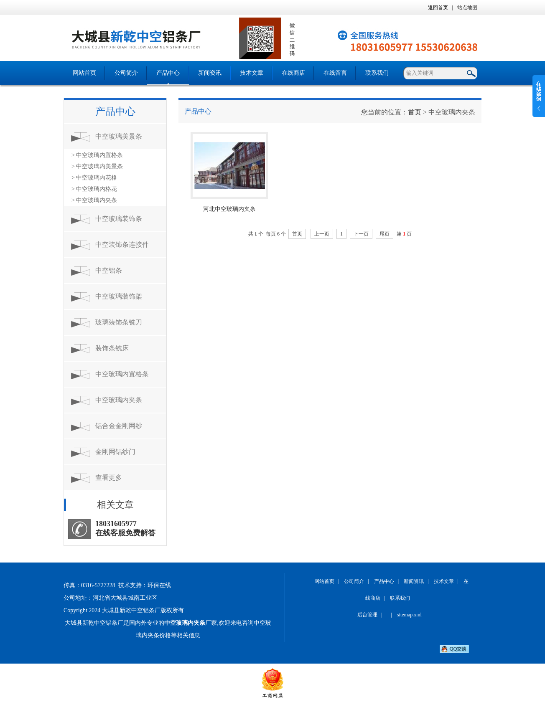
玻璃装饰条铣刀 (118, 322)
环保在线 (159, 585)
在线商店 (293, 73)
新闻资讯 (210, 73)
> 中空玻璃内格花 (94, 189)
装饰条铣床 (112, 348)
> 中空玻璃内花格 (94, 178)
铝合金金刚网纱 (118, 425)
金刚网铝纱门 (115, 451)
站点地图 (467, 7)
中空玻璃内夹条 (118, 399)
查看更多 (108, 477)
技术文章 (251, 73)
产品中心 (168, 73)
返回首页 (438, 7)
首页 (414, 112)
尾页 (384, 234)
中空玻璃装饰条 (118, 218)
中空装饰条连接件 (122, 244)
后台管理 (367, 615)
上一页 (321, 234)
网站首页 (84, 73)
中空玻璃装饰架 (118, 296)
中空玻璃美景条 (118, 136)
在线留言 (335, 73)
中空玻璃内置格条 (122, 374)
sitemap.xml (409, 615)
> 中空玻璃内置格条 (97, 155)
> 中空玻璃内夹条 (94, 200)
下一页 (361, 234)
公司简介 (126, 73)
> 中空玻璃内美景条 (97, 166)
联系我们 (377, 73)
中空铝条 (108, 270)
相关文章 (115, 504)
